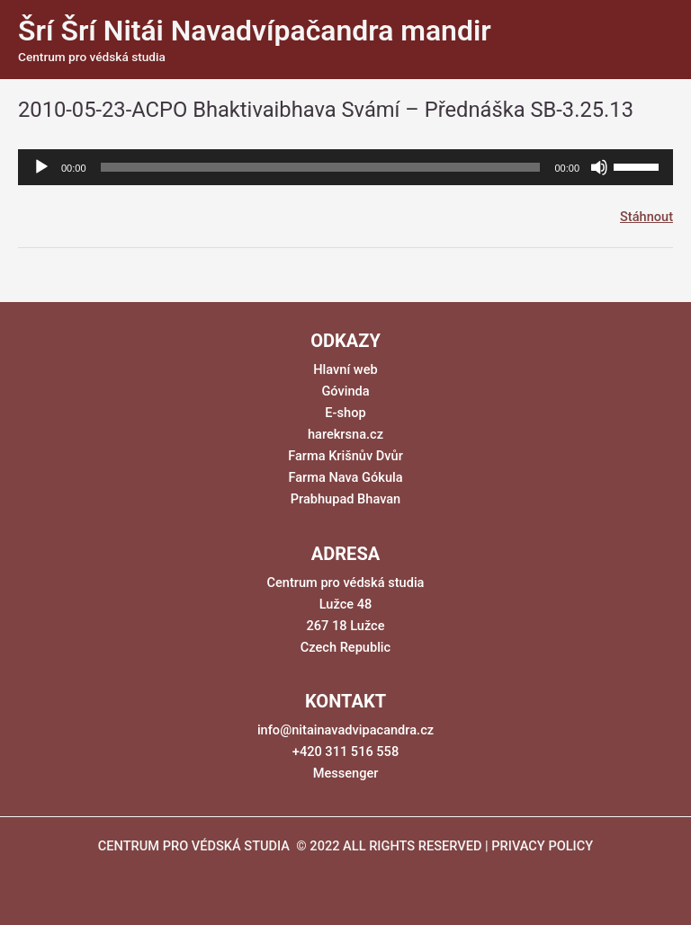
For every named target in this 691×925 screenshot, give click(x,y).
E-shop (345, 413)
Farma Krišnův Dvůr (345, 456)
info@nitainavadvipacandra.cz (345, 730)
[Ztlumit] (599, 167)
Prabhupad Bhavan (346, 499)
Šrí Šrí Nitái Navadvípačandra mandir (254, 30)
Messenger (346, 773)
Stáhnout (646, 217)
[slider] (321, 167)
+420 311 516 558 (345, 751)
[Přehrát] (41, 167)
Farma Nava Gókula (345, 477)
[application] (345, 167)
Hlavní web (345, 369)
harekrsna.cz (345, 434)
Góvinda (345, 391)
